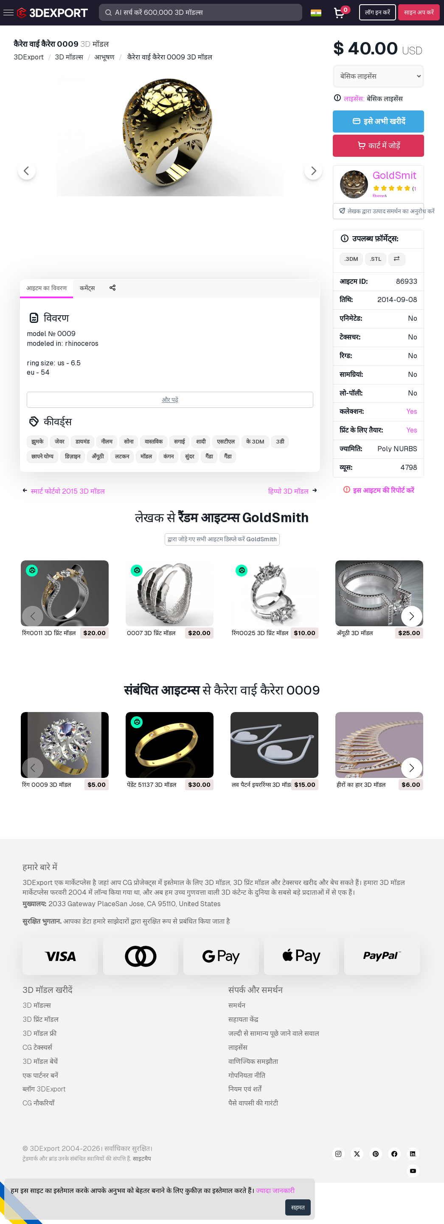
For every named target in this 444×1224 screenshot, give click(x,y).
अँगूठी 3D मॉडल (355, 674)
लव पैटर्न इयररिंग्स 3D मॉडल (263, 826)
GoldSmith (397, 175)
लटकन (122, 503)
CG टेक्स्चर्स (37, 1088)
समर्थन (236, 1046)
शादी (200, 488)
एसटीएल (226, 488)
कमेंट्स (87, 335)
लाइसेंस (237, 1088)
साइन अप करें (419, 12)
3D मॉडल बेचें (40, 1102)
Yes (412, 411)
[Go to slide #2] (197, 295)
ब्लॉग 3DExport (44, 1130)
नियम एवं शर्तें (244, 1130)
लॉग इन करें (377, 12)
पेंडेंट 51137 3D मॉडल (151, 826)
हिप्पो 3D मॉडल (288, 538)
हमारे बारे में (39, 908)
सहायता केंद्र (243, 1060)
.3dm (351, 259)
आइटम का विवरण (46, 335)
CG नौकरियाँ (38, 1144)
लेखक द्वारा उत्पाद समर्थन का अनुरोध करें (381, 211)
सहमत (298, 1207)
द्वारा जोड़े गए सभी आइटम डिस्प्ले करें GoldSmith (222, 580)
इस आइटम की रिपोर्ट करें (383, 490)
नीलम (106, 488)
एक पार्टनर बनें (40, 1116)
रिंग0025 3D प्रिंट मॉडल (260, 674)
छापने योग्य (42, 503)
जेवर (59, 488)
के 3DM (255, 488)
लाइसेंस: (354, 98)
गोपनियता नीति (246, 1116)
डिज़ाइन (72, 503)
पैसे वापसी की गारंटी (253, 1144)
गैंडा (209, 503)
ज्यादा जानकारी (275, 1190)
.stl (376, 259)
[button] (411, 658)
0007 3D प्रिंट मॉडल (151, 674)
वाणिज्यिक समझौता (253, 1102)
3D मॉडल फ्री (39, 1074)
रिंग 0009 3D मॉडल (46, 826)
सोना (128, 488)
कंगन (168, 503)
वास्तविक (154, 488)
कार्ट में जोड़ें (378, 146)
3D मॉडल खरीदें (47, 1031)
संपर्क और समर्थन (255, 1031)
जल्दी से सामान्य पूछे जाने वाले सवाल (273, 1074)
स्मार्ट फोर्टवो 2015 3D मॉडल (68, 538)
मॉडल (146, 503)
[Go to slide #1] (143, 295)
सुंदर (189, 503)
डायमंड (83, 488)
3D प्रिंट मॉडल (40, 1060)
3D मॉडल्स (36, 1046)
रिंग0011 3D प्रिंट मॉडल (49, 674)
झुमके (37, 488)
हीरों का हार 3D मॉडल (361, 826)
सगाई (179, 488)
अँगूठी (98, 503)
